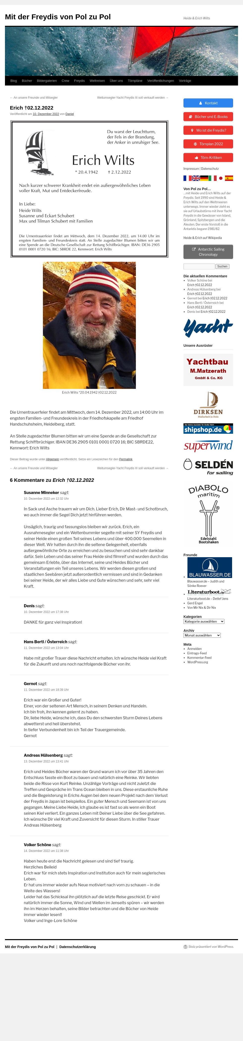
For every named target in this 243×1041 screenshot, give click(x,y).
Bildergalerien (47, 81)
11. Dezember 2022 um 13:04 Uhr (46, 648)
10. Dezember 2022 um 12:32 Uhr (46, 498)
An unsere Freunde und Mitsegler (34, 97)
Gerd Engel (195, 603)
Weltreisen (97, 81)
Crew (65, 81)
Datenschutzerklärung (78, 947)
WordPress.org (197, 662)
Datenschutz (210, 169)
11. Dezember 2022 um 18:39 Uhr (46, 690)
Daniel (69, 114)
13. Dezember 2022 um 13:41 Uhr (46, 761)
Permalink (125, 459)
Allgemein (52, 459)
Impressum (191, 169)
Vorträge (185, 81)
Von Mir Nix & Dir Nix (201, 607)
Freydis (79, 81)
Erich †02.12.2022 (199, 285)
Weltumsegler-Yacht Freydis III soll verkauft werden (133, 97)
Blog (13, 81)
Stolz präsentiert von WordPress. (211, 947)
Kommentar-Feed (199, 658)
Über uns (116, 81)
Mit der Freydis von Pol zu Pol (58, 17)
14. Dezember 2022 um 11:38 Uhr (46, 851)
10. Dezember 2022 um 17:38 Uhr (46, 612)
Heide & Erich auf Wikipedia (202, 238)
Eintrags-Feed (197, 653)
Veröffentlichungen (160, 81)
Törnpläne (135, 81)
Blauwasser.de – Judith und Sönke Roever (209, 581)
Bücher (27, 81)
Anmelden (194, 649)
